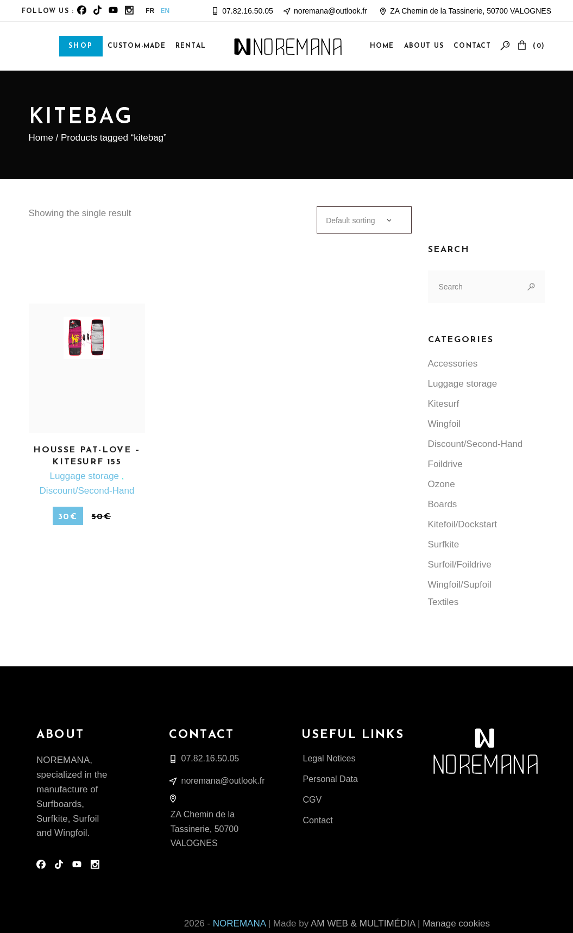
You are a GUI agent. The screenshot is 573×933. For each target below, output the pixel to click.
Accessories (453, 363)
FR (150, 11)
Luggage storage (85, 476)
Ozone (441, 484)
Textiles (443, 602)
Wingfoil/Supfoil (460, 584)
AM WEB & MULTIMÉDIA (363, 923)
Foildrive (445, 464)
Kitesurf (443, 404)
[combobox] (364, 220)
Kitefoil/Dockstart (463, 524)
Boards (442, 504)
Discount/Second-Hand (87, 491)
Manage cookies (456, 923)
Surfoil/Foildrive (460, 564)
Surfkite (443, 544)
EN (165, 11)
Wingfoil (444, 424)
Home (41, 138)
